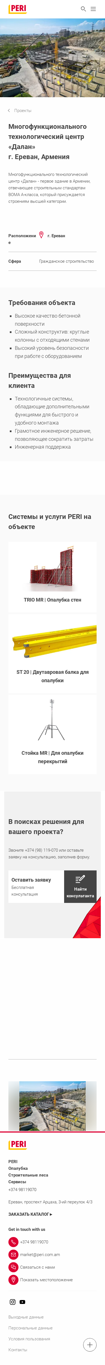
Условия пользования (29, 1338)
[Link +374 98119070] (52, 1242)
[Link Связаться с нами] (52, 1267)
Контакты (17, 1349)
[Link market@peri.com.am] (52, 1255)
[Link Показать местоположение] (52, 1280)
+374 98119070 (22, 1189)
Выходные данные (26, 1317)
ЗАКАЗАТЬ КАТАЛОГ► (30, 1214)
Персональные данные (30, 1328)
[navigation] (23, 110)
